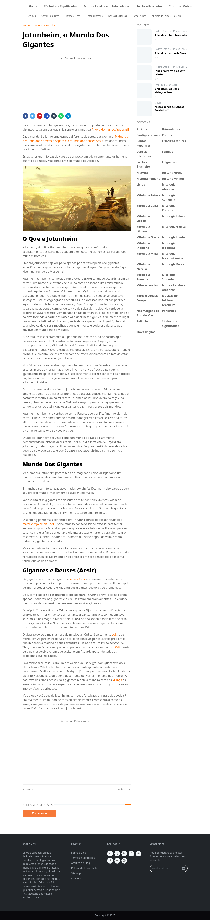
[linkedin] (124, 853)
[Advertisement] (77, 88)
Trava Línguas (139, 15)
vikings (117, 680)
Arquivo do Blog (80, 863)
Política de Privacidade (84, 868)
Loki (114, 634)
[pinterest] (131, 853)
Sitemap (76, 873)
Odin (118, 647)
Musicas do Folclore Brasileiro (167, 15)
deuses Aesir (76, 579)
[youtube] (138, 853)
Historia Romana (94, 15)
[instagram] (200, 6)
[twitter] (117, 861)
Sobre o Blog (78, 852)
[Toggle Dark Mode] (204, 6)
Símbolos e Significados (166, 84)
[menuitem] (33, 6)
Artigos (32, 15)
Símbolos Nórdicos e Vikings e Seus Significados (167, 92)
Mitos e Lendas (180, 30)
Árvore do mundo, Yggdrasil (110, 129)
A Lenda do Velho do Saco (170, 53)
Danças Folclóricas (117, 15)
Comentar (39, 813)
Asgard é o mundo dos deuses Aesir (78, 141)
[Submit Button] (183, 868)
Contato (76, 878)
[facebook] (197, 6)
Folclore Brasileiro (163, 30)
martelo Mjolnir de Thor (38, 524)
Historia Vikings (72, 15)
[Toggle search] (207, 6)
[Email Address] (165, 868)
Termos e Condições (83, 857)
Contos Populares (50, 15)
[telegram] (110, 853)
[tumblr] (117, 853)
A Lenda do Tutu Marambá (171, 35)
